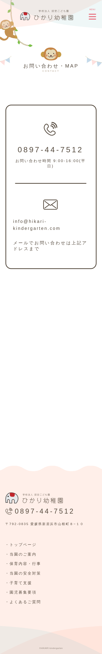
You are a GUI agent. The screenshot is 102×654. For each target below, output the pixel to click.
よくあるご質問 (25, 602)
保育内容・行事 (25, 564)
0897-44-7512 (50, 150)
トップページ (23, 545)
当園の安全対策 (25, 573)
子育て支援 (21, 583)
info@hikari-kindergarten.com (37, 225)
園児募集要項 (23, 592)
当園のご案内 (23, 554)
